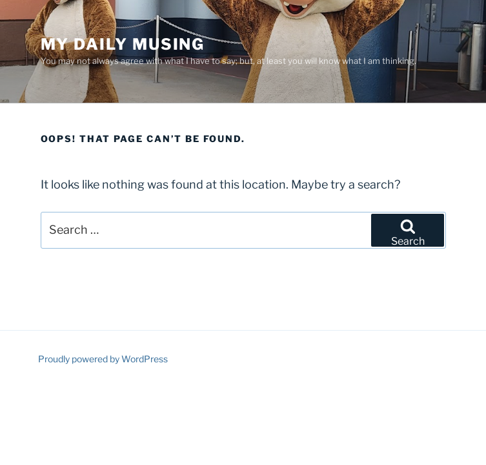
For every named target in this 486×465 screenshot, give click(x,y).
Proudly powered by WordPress (103, 358)
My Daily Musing (123, 44)
